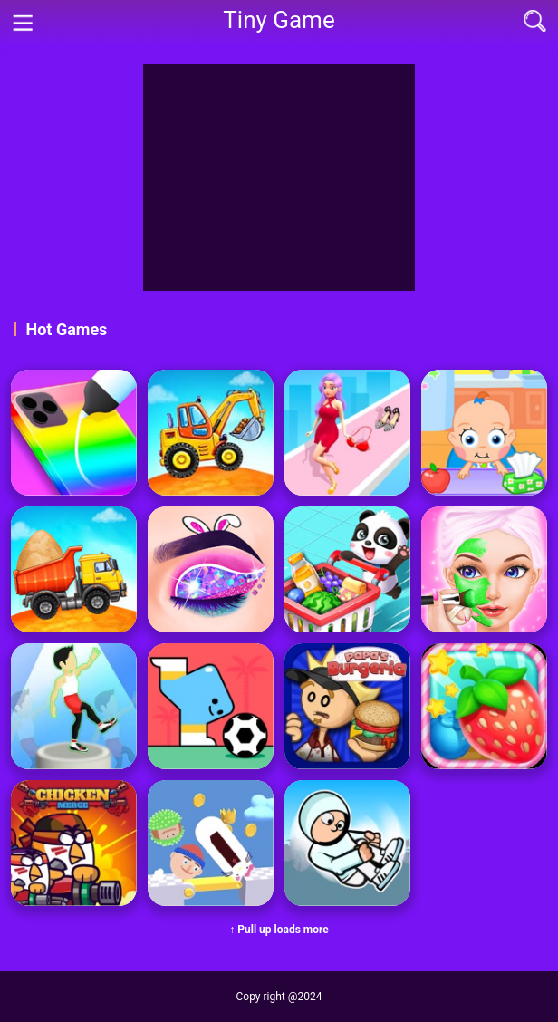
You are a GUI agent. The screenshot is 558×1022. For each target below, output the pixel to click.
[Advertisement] (279, 177)
